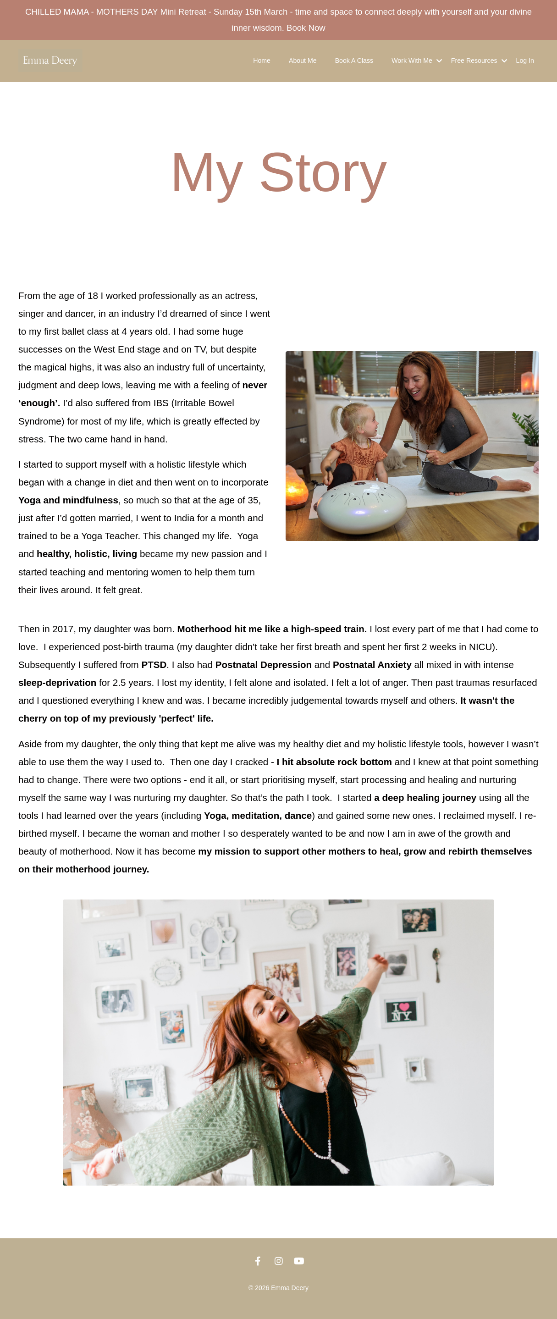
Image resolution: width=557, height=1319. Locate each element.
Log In (525, 64)
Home (263, 64)
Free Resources (479, 64)
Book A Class (356, 64)
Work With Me (418, 64)
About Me (305, 64)
